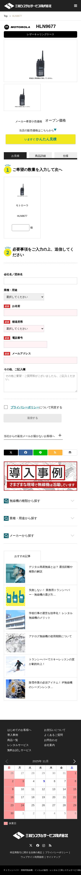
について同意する (36, 407)
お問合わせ (50, 740)
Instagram (43, 845)
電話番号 (13, 338)
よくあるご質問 (53, 734)
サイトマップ (53, 857)
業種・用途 (10, 290)
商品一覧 (12, 740)
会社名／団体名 (13, 274)
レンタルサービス (18, 745)
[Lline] (40, 452)
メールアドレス (17, 353)
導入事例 (12, 734)
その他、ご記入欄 (14, 369)
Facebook (37, 845)
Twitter (30, 845)
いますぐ (40, 139)
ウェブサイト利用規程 (32, 857)
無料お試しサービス (19, 750)
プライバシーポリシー (25, 407)
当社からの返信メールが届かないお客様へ (29, 436)
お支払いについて (54, 729)
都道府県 (13, 322)
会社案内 (49, 745)
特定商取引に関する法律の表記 (26, 852)
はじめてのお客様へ (19, 729)
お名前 (12, 306)
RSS (50, 845)
